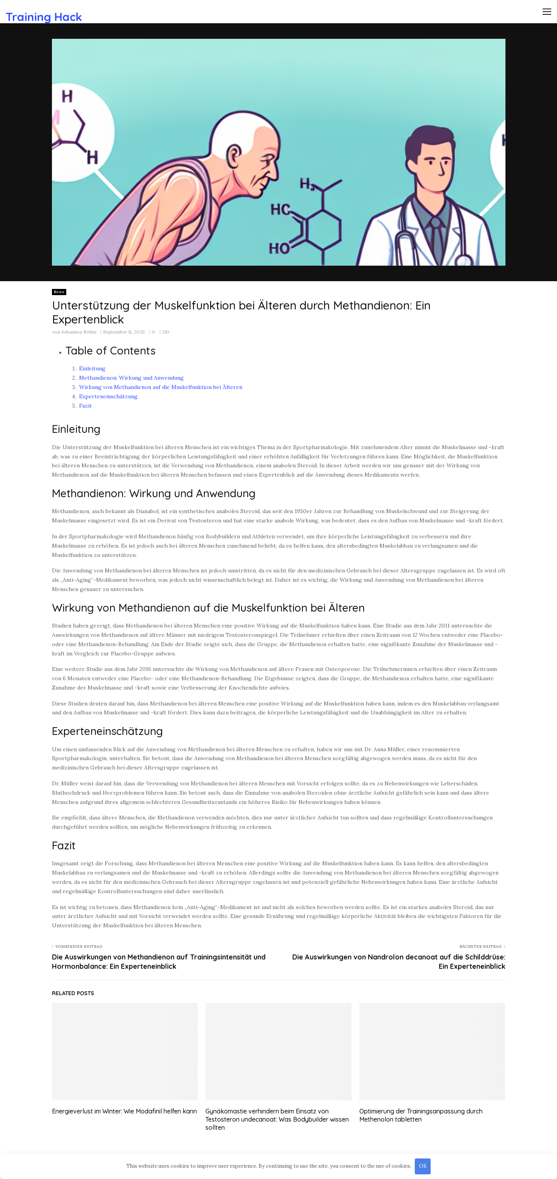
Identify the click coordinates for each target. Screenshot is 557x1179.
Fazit (85, 405)
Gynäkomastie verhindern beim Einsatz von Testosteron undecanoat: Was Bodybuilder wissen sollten (277, 1119)
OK (423, 1166)
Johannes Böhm (79, 332)
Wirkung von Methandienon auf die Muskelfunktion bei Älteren (160, 387)
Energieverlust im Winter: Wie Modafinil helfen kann (124, 1111)
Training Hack (44, 16)
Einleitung (92, 368)
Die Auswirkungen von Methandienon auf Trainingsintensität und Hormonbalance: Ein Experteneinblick (159, 962)
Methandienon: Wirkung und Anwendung (131, 377)
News (59, 291)
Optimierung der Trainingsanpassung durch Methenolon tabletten (421, 1115)
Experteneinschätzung (108, 396)
